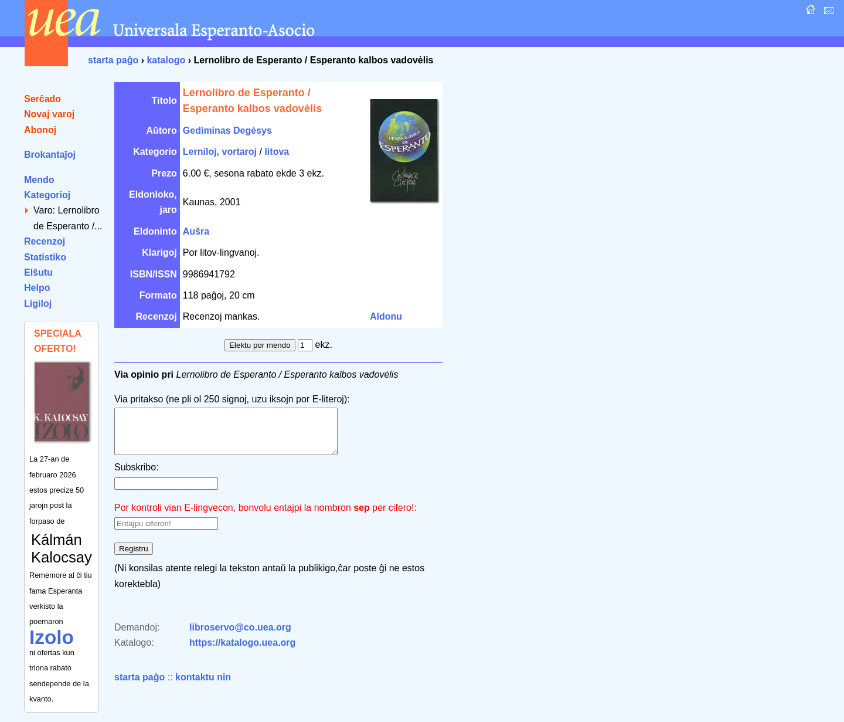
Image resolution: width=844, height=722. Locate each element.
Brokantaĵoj (50, 155)
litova (276, 152)
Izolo (51, 637)
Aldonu (386, 316)
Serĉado (42, 99)
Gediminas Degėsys (227, 130)
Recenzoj (44, 241)
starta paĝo (113, 60)
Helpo (37, 288)
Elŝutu (38, 272)
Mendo (39, 180)
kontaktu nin (203, 686)
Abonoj (40, 130)
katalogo (166, 60)
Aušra (196, 231)
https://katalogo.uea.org (242, 651)
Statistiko (45, 257)
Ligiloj (38, 304)
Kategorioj (47, 195)
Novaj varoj (49, 114)
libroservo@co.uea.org (240, 636)
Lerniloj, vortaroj (220, 152)
